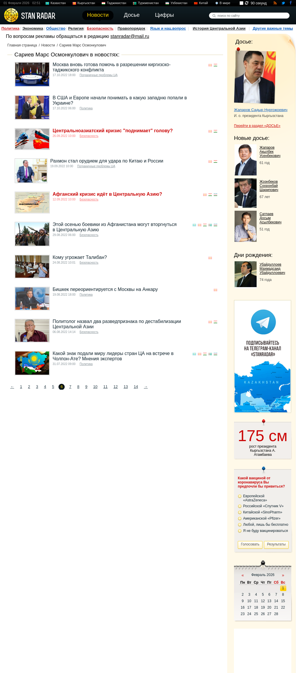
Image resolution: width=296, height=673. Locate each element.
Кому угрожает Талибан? (80, 257)
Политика (10, 28)
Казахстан (58, 3)
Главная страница (22, 45)
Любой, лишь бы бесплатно (265, 525)
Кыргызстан (86, 3)
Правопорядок (131, 28)
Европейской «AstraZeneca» (255, 498)
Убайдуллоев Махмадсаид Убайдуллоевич (272, 268)
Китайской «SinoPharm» (262, 512)
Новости (48, 45)
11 (105, 386)
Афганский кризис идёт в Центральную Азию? (107, 194)
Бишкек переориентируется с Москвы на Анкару (105, 289)
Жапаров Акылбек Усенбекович (270, 151)
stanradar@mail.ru (130, 36)
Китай (203, 3)
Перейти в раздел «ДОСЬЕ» (257, 126)
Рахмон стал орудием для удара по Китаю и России (106, 160)
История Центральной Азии (219, 28)
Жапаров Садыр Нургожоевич (260, 110)
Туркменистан (148, 3)
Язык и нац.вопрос (168, 28)
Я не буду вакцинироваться (265, 531)
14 (136, 386)
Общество (56, 28)
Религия (76, 28)
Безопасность (100, 28)
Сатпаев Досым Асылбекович (270, 218)
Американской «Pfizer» (261, 518)
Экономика (32, 28)
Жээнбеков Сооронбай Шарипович (269, 186)
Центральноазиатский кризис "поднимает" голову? (113, 130)
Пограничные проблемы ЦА (99, 75)
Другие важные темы (273, 28)
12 (115, 386)
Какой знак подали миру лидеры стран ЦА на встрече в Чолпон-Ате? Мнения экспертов (113, 356)
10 (95, 386)
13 (126, 386)
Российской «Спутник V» (263, 506)
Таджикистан (116, 3)
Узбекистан (178, 3)
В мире (225, 3)
